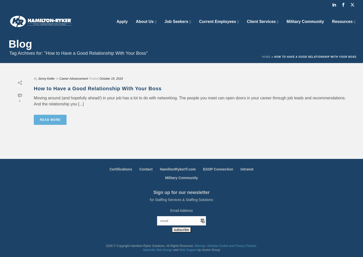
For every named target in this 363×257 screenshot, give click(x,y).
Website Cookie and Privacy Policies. (232, 246)
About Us (145, 21)
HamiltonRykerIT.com (178, 169)
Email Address (181, 211)
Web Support (188, 250)
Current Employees (217, 21)
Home (266, 56)
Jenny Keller (46, 78)
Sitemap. (200, 246)
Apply (122, 21)
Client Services (261, 21)
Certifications (121, 169)
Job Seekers (176, 21)
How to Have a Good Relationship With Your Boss (98, 88)
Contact (146, 169)
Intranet (246, 169)
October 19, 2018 (111, 78)
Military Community (305, 21)
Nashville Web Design (157, 250)
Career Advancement (73, 78)
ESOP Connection (218, 169)
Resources (342, 21)
